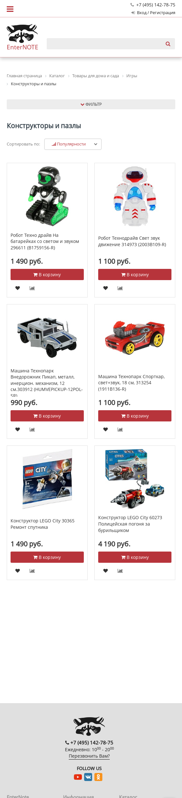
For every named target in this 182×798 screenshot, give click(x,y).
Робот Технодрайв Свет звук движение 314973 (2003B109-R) (132, 241)
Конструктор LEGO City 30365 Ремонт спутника (43, 524)
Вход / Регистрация (153, 12)
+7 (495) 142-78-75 (153, 5)
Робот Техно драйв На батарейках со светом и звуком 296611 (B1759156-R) (45, 241)
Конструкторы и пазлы (44, 125)
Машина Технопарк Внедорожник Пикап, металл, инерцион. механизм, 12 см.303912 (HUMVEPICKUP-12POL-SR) (47, 383)
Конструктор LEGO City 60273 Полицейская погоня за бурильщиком (130, 523)
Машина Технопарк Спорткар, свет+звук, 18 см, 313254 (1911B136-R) (131, 382)
